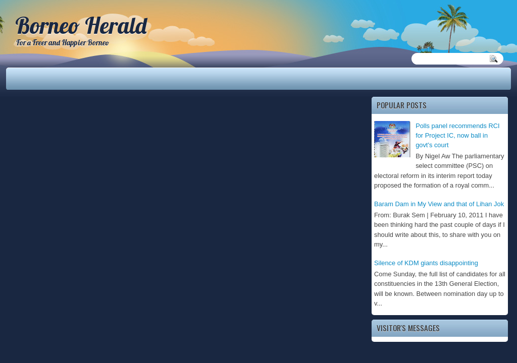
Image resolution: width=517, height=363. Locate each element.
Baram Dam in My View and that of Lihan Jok (439, 204)
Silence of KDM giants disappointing (426, 263)
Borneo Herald (80, 25)
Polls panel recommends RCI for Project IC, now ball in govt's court (458, 135)
